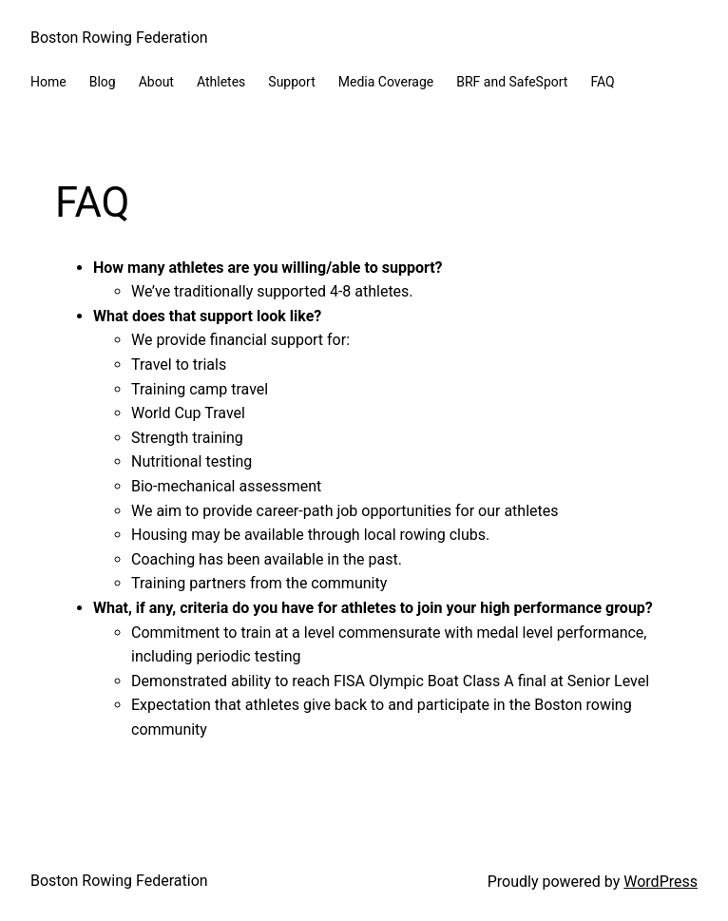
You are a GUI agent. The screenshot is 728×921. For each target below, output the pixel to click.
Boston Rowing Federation (119, 38)
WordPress (660, 882)
